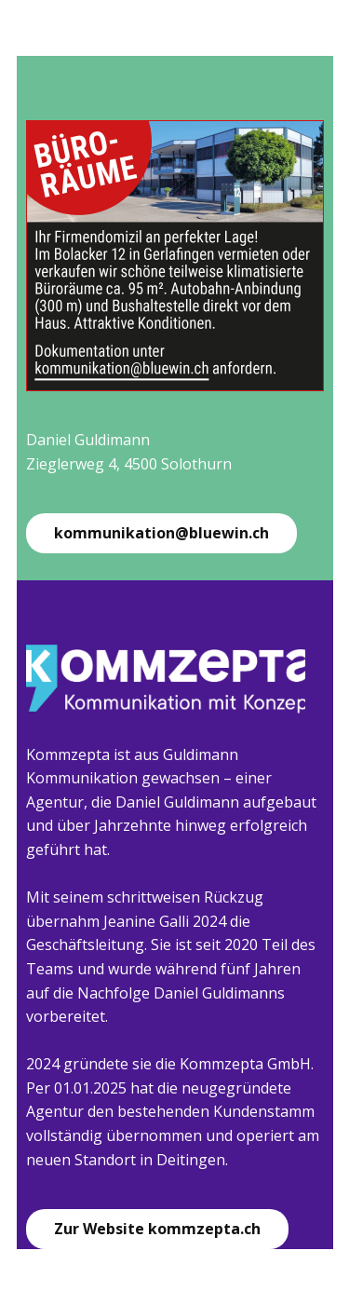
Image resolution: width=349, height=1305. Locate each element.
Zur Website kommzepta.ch (157, 1228)
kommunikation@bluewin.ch (161, 533)
